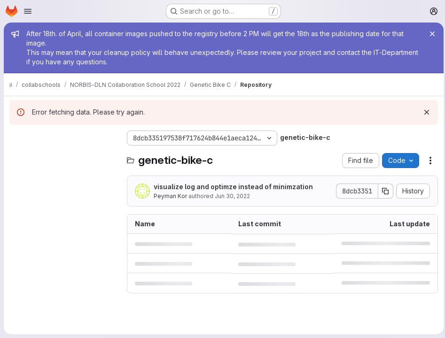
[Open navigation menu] (27, 11)
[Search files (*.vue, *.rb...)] (63, 156)
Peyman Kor (170, 196)
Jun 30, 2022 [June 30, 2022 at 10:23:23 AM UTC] (232, 196)
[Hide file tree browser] (16, 138)
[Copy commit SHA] (383, 191)
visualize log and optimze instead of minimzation (233, 187)
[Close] (430, 33)
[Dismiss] (424, 112)
